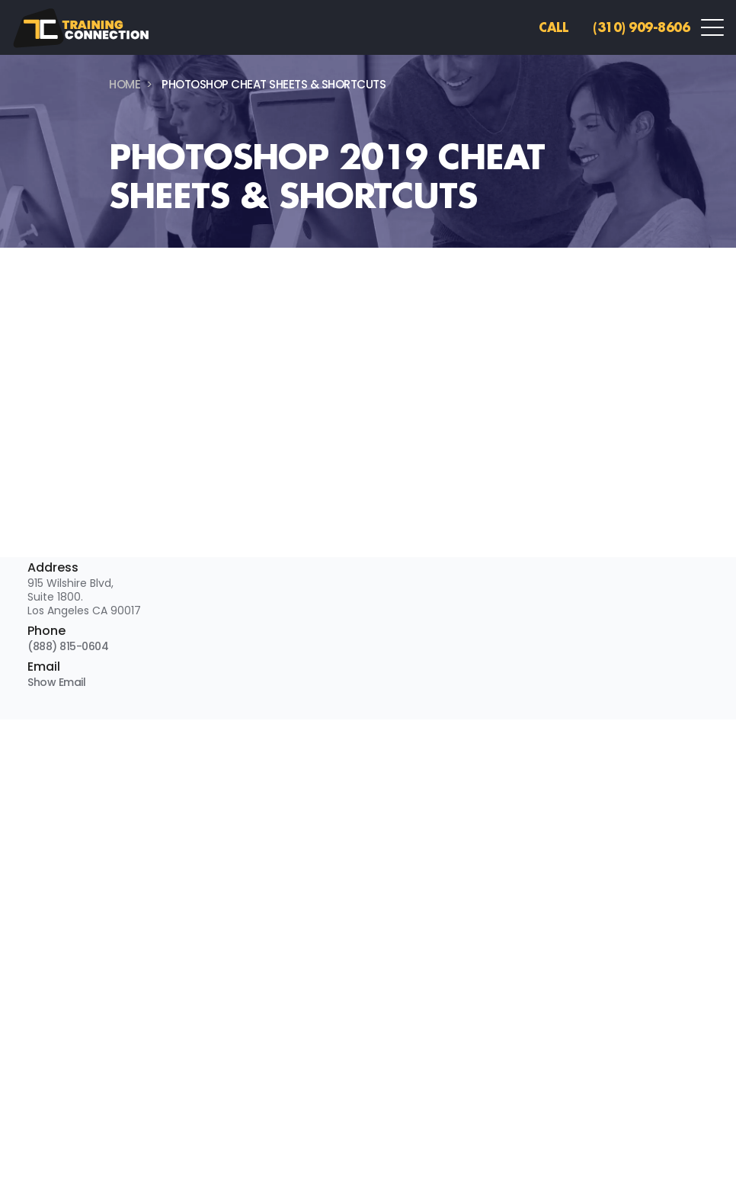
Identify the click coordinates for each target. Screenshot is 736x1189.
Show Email (56, 682)
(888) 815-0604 (67, 646)
